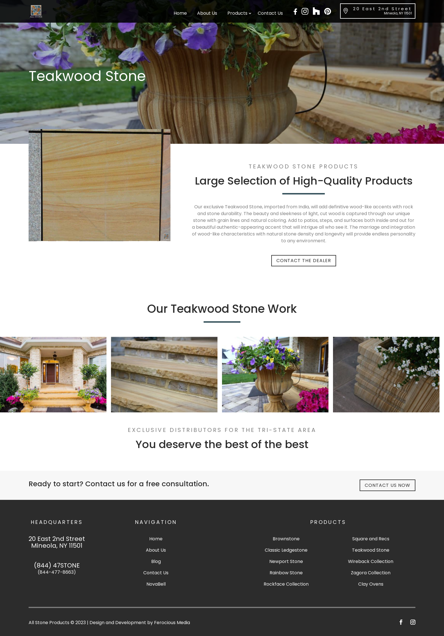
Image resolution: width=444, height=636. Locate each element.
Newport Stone (286, 561)
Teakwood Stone (370, 550)
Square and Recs (370, 539)
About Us (207, 13)
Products (237, 13)
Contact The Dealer (303, 260)
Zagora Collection (370, 572)
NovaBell (156, 584)
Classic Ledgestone (286, 550)
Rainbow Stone (286, 572)
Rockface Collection (286, 584)
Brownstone (286, 539)
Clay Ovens (370, 584)
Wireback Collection (370, 561)
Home (180, 13)
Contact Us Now (387, 485)
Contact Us (270, 13)
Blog (156, 561)
